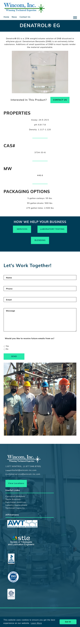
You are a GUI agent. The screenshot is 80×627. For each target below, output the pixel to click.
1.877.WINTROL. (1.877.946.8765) (23, 466)
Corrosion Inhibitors (15, 497)
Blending (40, 240)
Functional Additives (15, 502)
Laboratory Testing (52, 229)
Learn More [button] (36, 623)
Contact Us (25, 17)
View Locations (16, 483)
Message (10, 311)
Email (9, 300)
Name (9, 278)
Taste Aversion (13, 499)
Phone (9, 289)
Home (6, 17)
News (14, 17)
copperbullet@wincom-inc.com (20, 470)
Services (22, 229)
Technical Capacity (15, 508)
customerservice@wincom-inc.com (22, 474)
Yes (7, 346)
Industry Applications (16, 505)
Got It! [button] (68, 622)
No (7, 349)
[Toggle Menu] (75, 17)
